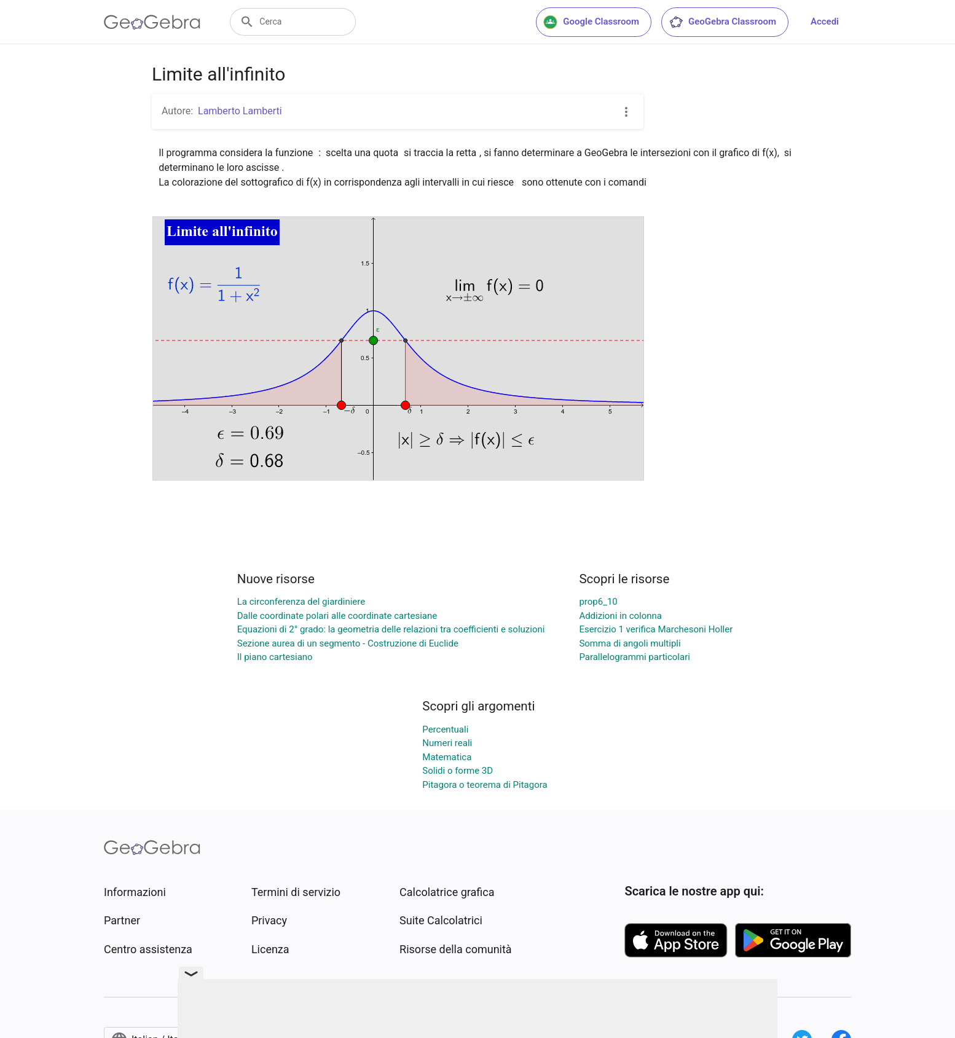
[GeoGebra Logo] (152, 22)
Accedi (825, 21)
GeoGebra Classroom (722, 22)
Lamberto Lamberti (240, 111)
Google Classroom (591, 22)
